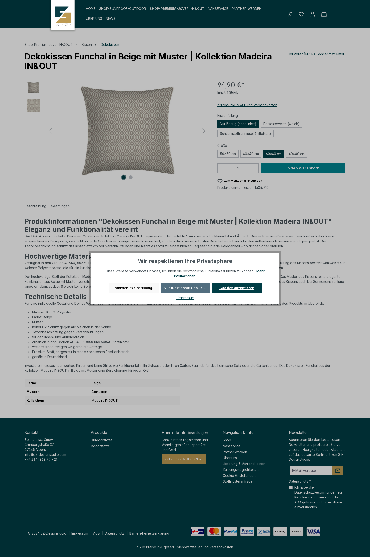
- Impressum (185, 298)
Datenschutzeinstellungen (134, 288)
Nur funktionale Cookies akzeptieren (187, 288)
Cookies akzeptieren (236, 288)
